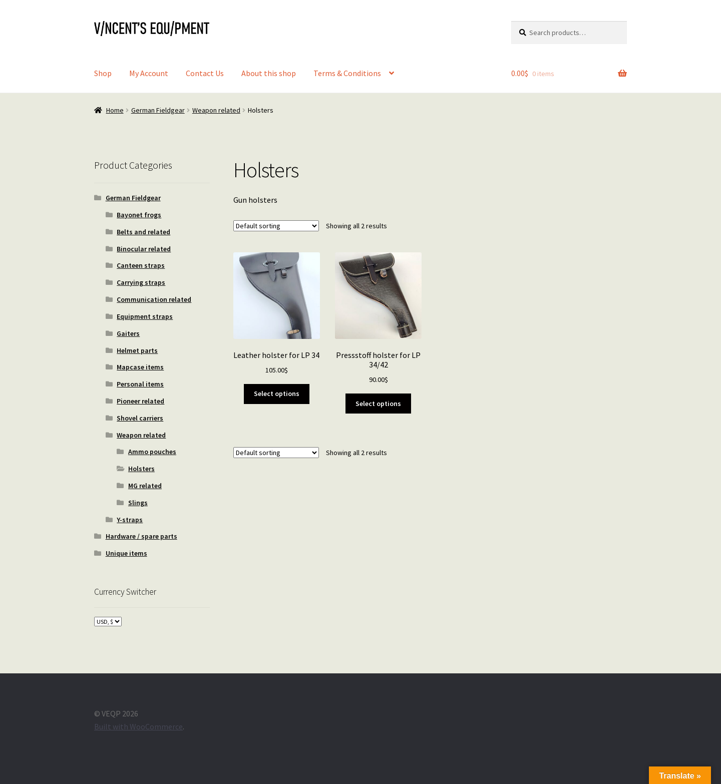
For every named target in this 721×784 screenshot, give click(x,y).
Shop (103, 73)
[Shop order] (276, 225)
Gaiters (128, 333)
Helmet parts (137, 350)
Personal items (140, 383)
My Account (148, 73)
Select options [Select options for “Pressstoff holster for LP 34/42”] (378, 403)
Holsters (141, 468)
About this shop (268, 73)
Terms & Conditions (347, 73)
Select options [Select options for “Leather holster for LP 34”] (276, 393)
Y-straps (130, 519)
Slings (138, 502)
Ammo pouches (152, 451)
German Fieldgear (158, 110)
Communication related (154, 299)
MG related (145, 485)
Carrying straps (141, 282)
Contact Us (205, 73)
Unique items (126, 553)
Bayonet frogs (139, 214)
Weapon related (216, 110)
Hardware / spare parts (141, 536)
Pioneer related (140, 401)
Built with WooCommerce (138, 726)
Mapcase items (140, 366)
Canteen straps (141, 265)
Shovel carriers (140, 418)
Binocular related (144, 248)
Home (115, 110)
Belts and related (143, 231)
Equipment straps (145, 316)
